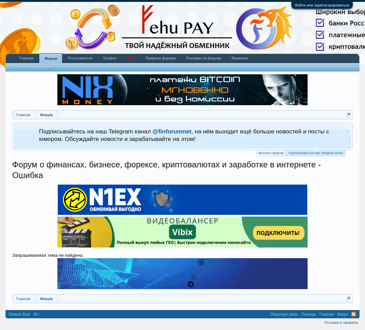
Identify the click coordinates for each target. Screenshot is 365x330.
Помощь (308, 314)
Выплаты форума (271, 153)
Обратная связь (284, 314)
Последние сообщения (32, 67)
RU (36, 314)
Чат (131, 58)
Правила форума (160, 58)
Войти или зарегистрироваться (322, 5)
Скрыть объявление (347, 130)
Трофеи (110, 58)
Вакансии (240, 58)
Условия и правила (341, 322)
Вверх (343, 314)
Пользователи (80, 58)
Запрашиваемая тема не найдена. (48, 255)
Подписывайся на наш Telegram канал (315, 152)
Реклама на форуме (203, 58)
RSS (353, 314)
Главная (27, 58)
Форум (50, 58)
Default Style (19, 314)
